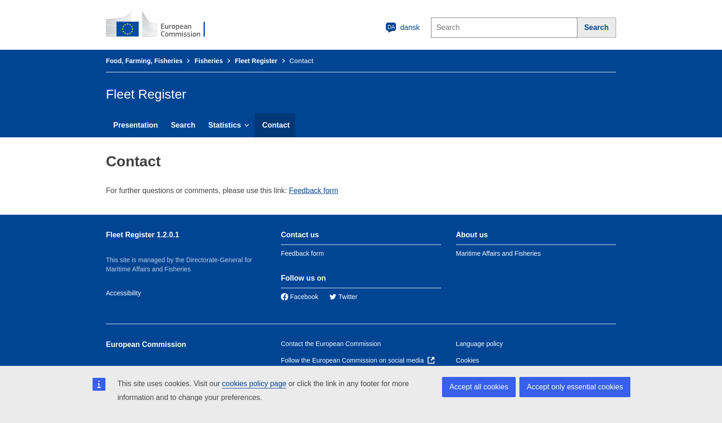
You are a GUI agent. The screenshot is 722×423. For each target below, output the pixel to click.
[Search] (596, 28)
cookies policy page (254, 384)
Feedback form (313, 190)
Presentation (135, 125)
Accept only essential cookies (575, 387)
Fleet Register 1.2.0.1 (142, 235)
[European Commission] (161, 25)
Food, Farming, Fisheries (144, 61)
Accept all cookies (478, 387)
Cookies (467, 360)
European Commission (146, 344)
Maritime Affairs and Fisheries (498, 253)
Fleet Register (256, 61)
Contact (276, 125)
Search (183, 125)
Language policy (479, 343)
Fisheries (208, 61)
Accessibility (123, 293)
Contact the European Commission (331, 343)
